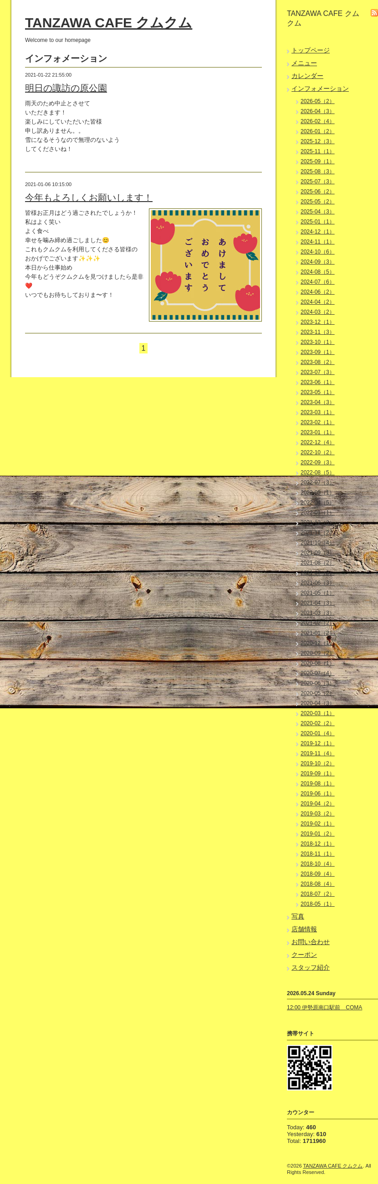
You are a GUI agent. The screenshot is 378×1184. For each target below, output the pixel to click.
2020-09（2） (318, 653)
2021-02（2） (318, 623)
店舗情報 (304, 929)
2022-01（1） (318, 512)
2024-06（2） (318, 292)
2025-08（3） (318, 171)
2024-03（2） (318, 312)
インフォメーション (320, 88)
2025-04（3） (318, 211)
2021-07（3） (318, 573)
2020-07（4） (318, 673)
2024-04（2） (318, 302)
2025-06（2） (318, 191)
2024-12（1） (318, 231)
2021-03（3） (318, 613)
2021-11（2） (318, 533)
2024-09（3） (318, 262)
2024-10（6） (318, 252)
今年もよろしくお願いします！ (89, 197)
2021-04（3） (318, 603)
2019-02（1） (318, 823)
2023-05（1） (318, 392)
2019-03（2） (318, 813)
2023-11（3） (318, 332)
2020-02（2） (318, 723)
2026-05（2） (318, 101)
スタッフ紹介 (310, 967)
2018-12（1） (318, 844)
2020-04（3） (318, 703)
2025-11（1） (318, 151)
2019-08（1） (318, 783)
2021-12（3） (318, 522)
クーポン (304, 954)
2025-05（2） (318, 201)
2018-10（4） (318, 864)
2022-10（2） (318, 452)
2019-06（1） (318, 793)
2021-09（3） (318, 553)
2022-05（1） (318, 492)
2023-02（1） (318, 422)
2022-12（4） (318, 442)
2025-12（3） (318, 141)
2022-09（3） (318, 462)
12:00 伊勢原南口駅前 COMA (324, 1007)
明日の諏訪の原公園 (66, 88)
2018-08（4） (318, 884)
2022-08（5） (318, 472)
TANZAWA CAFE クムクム (108, 22)
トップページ (310, 50)
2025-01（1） (318, 221)
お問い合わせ (310, 941)
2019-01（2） (318, 834)
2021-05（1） (318, 593)
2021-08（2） (318, 563)
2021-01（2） (318, 633)
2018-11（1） (318, 854)
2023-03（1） (318, 412)
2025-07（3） (318, 181)
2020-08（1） (318, 663)
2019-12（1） (318, 743)
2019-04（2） (318, 803)
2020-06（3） (318, 683)
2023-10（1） (318, 342)
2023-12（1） (318, 322)
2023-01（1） (318, 432)
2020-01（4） (318, 733)
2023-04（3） (318, 402)
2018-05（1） (318, 904)
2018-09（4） (318, 874)
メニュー (304, 63)
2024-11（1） (318, 242)
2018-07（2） (318, 894)
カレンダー (307, 75)
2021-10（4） (318, 543)
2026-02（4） (318, 121)
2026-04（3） (318, 111)
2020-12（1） (318, 643)
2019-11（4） (318, 753)
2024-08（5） (318, 272)
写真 (297, 916)
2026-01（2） (318, 131)
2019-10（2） (318, 763)
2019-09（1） (318, 773)
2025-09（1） (318, 161)
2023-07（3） (318, 372)
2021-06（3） (318, 583)
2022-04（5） (318, 502)
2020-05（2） (318, 693)
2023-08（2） (318, 362)
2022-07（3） (318, 482)
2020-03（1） (318, 713)
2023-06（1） (318, 382)
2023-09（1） (318, 352)
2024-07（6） (318, 282)
